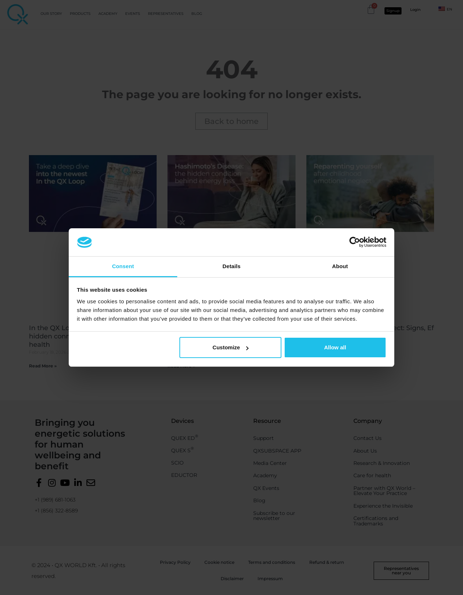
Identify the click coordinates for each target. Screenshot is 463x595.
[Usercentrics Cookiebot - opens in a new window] (354, 242)
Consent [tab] (123, 266)
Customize (231, 347)
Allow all (335, 347)
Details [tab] (231, 266)
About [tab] (340, 266)
